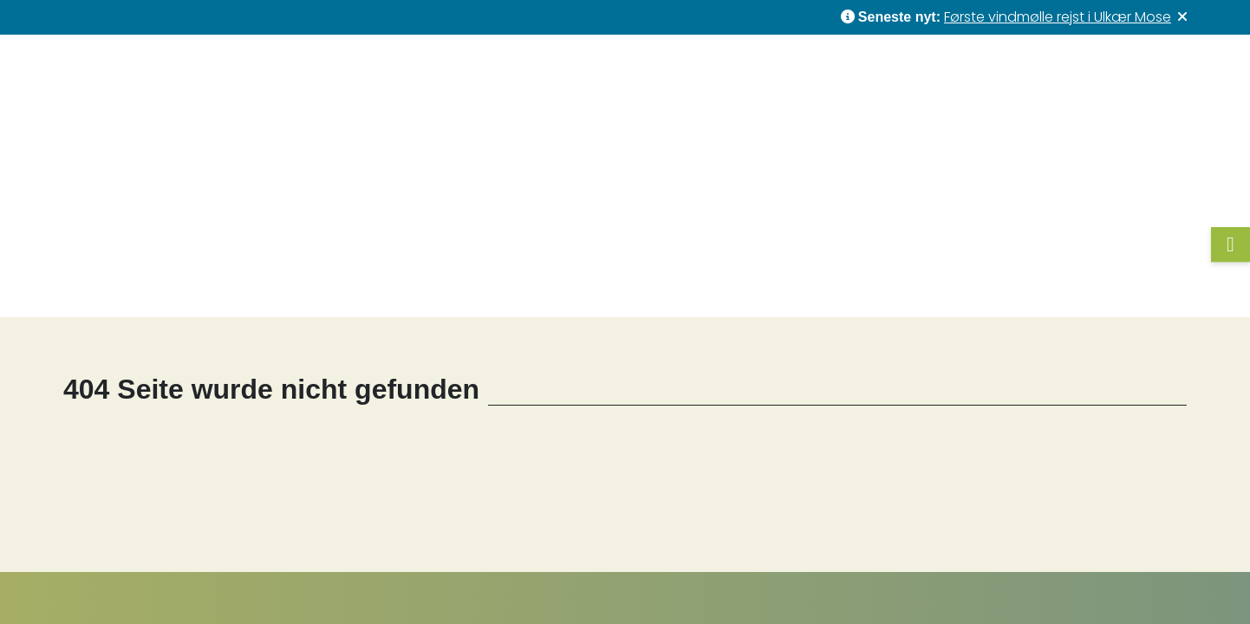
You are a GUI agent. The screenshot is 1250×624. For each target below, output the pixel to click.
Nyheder (783, 79)
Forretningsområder (909, 80)
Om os (1047, 80)
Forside (174, 285)
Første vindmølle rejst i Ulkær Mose (1057, 17)
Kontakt (1145, 79)
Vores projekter (655, 80)
